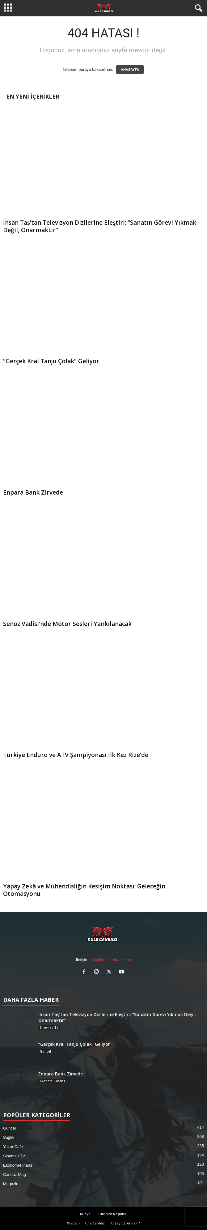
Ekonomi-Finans (52, 1081)
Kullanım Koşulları (112, 1213)
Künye (85, 1213)
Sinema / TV (49, 1027)
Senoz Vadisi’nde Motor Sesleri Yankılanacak (67, 624)
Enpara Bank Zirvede (33, 492)
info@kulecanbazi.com (111, 959)
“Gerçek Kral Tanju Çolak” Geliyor (51, 361)
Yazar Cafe (13, 1146)
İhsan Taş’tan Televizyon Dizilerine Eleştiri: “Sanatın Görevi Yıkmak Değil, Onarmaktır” (99, 226)
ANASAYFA (130, 69)
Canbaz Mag (14, 1174)
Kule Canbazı (95, 1223)
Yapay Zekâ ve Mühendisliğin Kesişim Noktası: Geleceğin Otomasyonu (84, 890)
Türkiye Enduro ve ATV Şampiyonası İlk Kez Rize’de (75, 755)
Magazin (10, 1183)
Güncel (45, 1051)
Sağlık (8, 1137)
